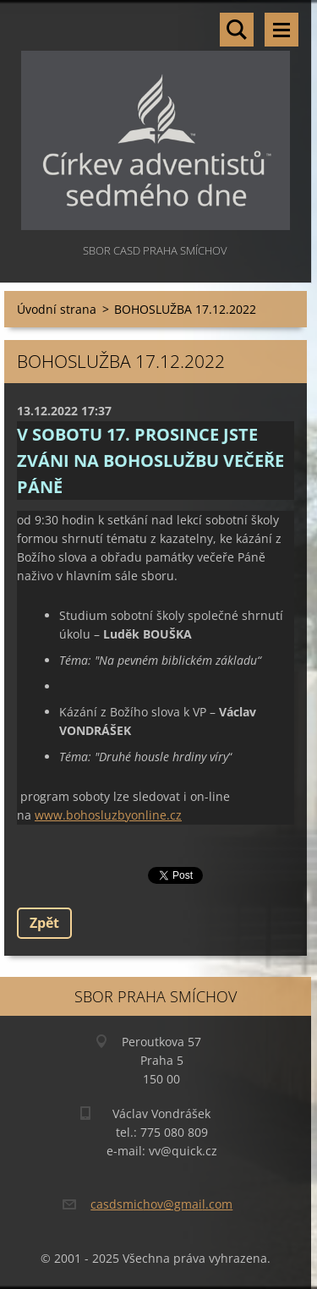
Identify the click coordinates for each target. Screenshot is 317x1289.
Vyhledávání (237, 30)
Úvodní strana (56, 309)
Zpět (44, 922)
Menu (281, 30)
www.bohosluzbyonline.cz (108, 815)
